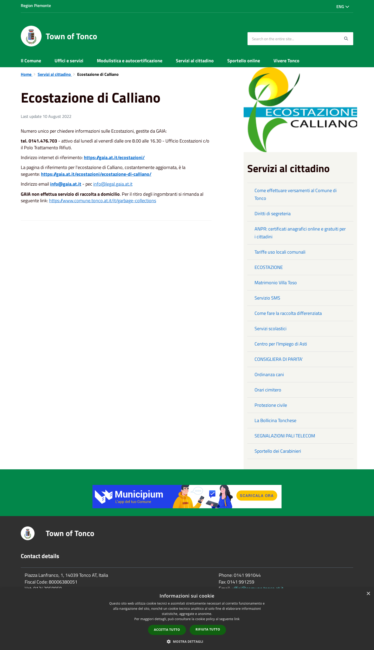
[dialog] (187, 619)
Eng (342, 6)
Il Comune (31, 60)
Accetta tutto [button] (167, 629)
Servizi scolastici (270, 328)
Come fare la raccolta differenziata (288, 313)
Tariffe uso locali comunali (280, 251)
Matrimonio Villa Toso (276, 282)
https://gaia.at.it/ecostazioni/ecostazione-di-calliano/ (96, 174)
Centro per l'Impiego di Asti (281, 343)
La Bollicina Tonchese (275, 420)
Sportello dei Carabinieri (278, 451)
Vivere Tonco (286, 60)
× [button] (368, 594)
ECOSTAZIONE (269, 267)
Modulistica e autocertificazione (129, 60)
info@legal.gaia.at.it (112, 183)
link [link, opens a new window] (237, 619)
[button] (187, 641)
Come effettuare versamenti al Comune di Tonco (296, 194)
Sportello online (243, 60)
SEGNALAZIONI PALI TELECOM (285, 435)
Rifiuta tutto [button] (208, 629)
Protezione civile (271, 405)
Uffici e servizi (69, 60)
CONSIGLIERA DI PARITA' (279, 359)
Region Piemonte (36, 5)
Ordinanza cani (269, 374)
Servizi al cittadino (195, 60)
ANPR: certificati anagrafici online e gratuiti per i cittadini (300, 232)
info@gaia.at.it (65, 183)
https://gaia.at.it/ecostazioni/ (114, 157)
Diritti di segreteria (273, 213)
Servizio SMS (267, 297)
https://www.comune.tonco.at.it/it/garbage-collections (102, 200)
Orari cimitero (268, 389)
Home (26, 74)
